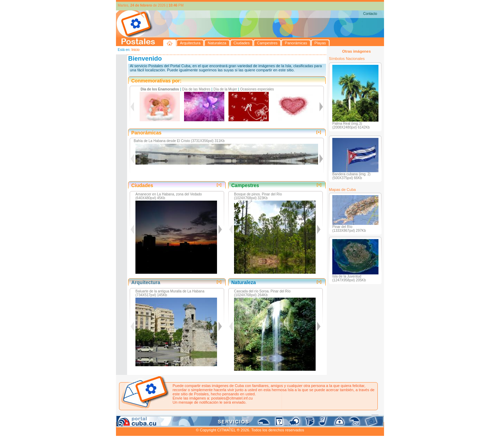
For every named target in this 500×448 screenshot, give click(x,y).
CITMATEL (280, 426)
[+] (318, 132)
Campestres (202, 418)
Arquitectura (138, 418)
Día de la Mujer (225, 89)
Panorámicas (227, 418)
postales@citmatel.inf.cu (231, 398)
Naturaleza (161, 418)
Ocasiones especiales (257, 89)
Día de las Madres (196, 89)
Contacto (370, 14)
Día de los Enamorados (160, 89)
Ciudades (181, 418)
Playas (247, 418)
